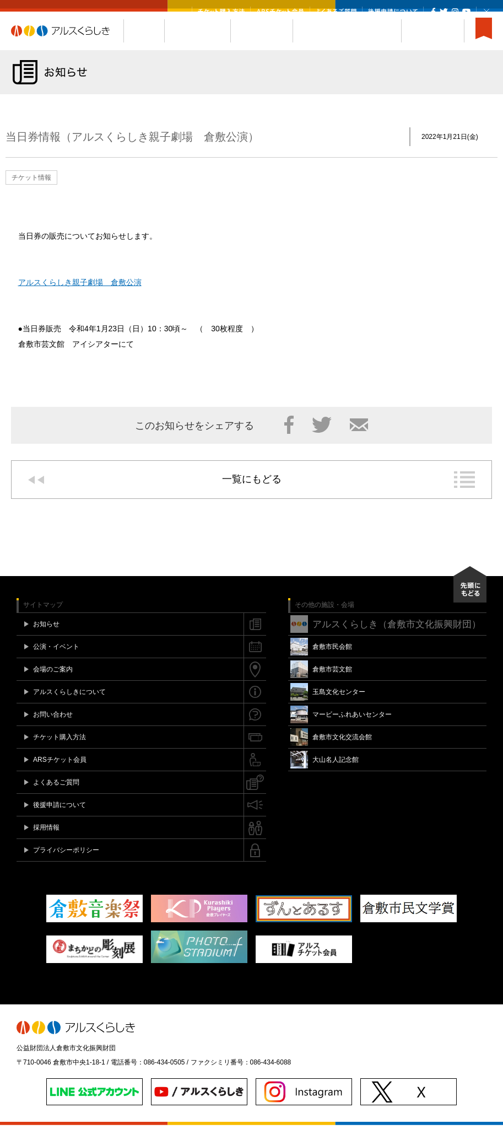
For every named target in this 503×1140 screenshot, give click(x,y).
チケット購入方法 (221, 12)
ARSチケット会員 (280, 12)
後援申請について (393, 12)
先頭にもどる (469, 599)
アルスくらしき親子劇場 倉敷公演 (80, 297)
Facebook (433, 12)
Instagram (455, 12)
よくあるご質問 (336, 12)
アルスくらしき (67, 46)
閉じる (486, 12)
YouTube (466, 12)
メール (359, 439)
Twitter (444, 12)
